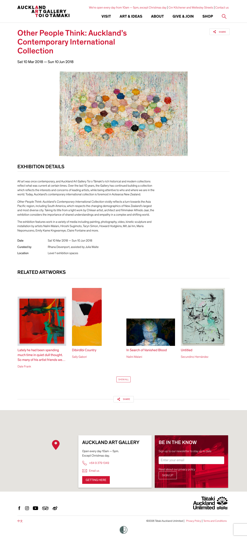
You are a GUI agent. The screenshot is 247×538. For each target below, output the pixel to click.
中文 (20, 521)
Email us (90, 470)
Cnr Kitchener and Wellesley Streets (190, 7)
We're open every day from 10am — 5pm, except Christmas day (128, 7)
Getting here (96, 480)
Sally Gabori (79, 357)
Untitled (186, 350)
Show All (123, 379)
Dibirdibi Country (84, 350)
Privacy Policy (193, 521)
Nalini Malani (134, 357)
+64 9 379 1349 (95, 463)
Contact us (222, 7)
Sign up (167, 475)
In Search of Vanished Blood (146, 350)
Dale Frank (24, 366)
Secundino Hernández (194, 357)
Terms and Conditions (215, 521)
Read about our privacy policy (177, 469)
